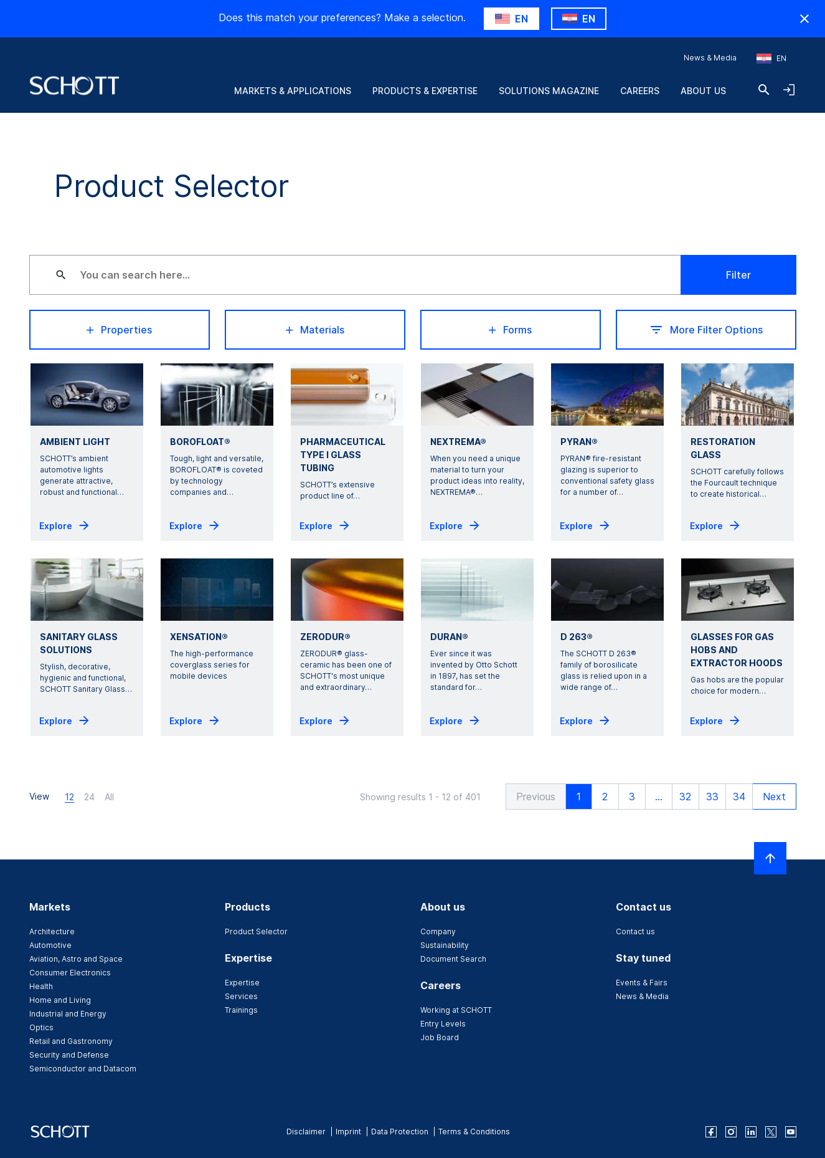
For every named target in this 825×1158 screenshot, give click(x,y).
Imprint (348, 1131)
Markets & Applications (292, 90)
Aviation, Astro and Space (76, 959)
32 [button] (685, 796)
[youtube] (790, 1131)
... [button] (658, 796)
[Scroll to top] (770, 858)
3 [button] (632, 796)
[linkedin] (751, 1131)
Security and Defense (69, 1055)
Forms (510, 329)
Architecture (52, 931)
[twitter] (770, 1131)
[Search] (764, 89)
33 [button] (712, 796)
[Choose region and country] (771, 58)
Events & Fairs (641, 982)
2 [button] (605, 796)
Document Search (453, 959)
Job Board (439, 1037)
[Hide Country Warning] (804, 18)
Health (41, 986)
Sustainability (444, 945)
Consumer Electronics (70, 972)
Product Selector (256, 931)
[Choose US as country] (511, 18)
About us (703, 90)
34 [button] (739, 796)
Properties (119, 329)
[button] (535, 796)
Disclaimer (306, 1131)
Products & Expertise (425, 90)
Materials (315, 329)
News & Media (710, 57)
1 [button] (579, 796)
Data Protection (399, 1131)
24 (89, 797)
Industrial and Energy (67, 1013)
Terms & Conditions (474, 1131)
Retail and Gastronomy (71, 1041)
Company (438, 931)
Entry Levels (443, 1023)
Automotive (50, 945)
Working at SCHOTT (456, 1010)
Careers (639, 90)
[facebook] (711, 1131)
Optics (41, 1027)
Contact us (635, 931)
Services (241, 996)
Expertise (242, 982)
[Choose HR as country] (578, 18)
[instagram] (731, 1131)
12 (69, 797)
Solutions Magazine (549, 90)
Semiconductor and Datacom (82, 1068)
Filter (738, 275)
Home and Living (60, 1000)
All (109, 797)
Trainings (241, 1010)
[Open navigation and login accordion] (788, 89)
